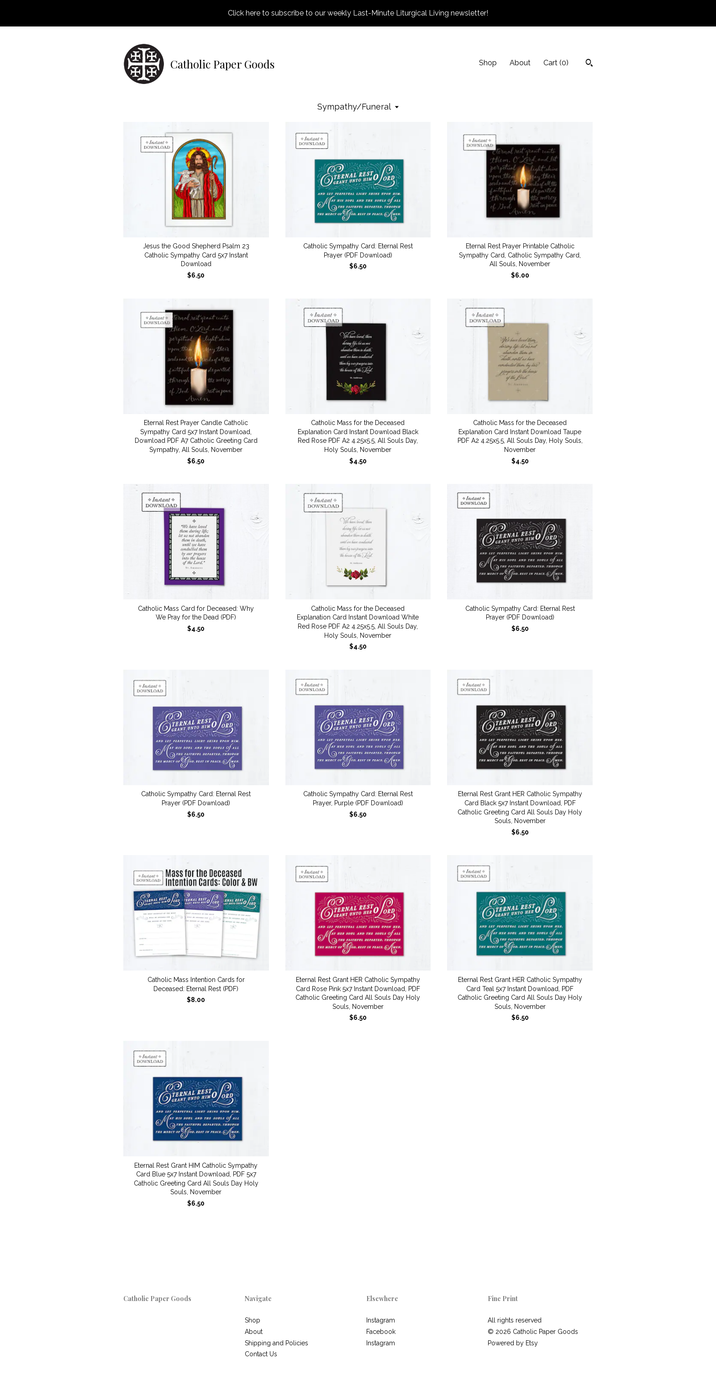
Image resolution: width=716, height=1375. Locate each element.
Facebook (380, 1331)
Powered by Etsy (513, 1343)
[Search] (589, 64)
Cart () (556, 62)
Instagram (380, 1320)
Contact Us (261, 1354)
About (520, 62)
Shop (488, 62)
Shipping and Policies (276, 1343)
